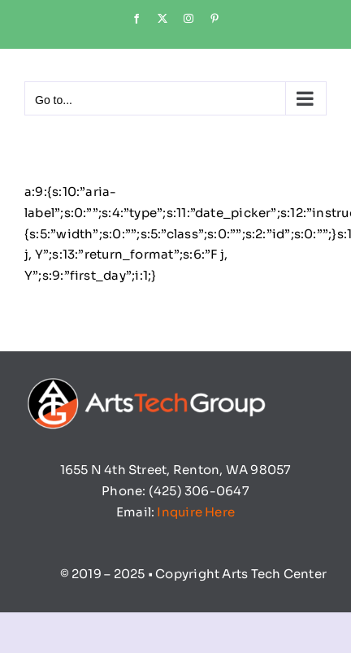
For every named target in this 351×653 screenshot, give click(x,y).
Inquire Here (196, 512)
